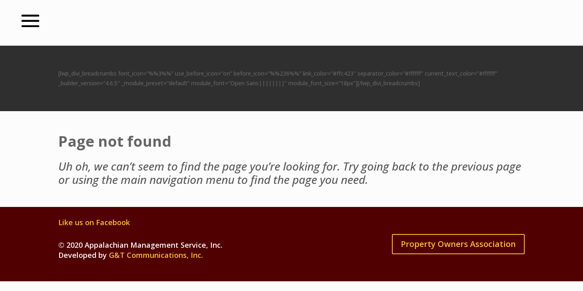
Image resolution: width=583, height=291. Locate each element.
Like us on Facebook (94, 222)
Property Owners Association (458, 243)
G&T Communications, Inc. (156, 255)
